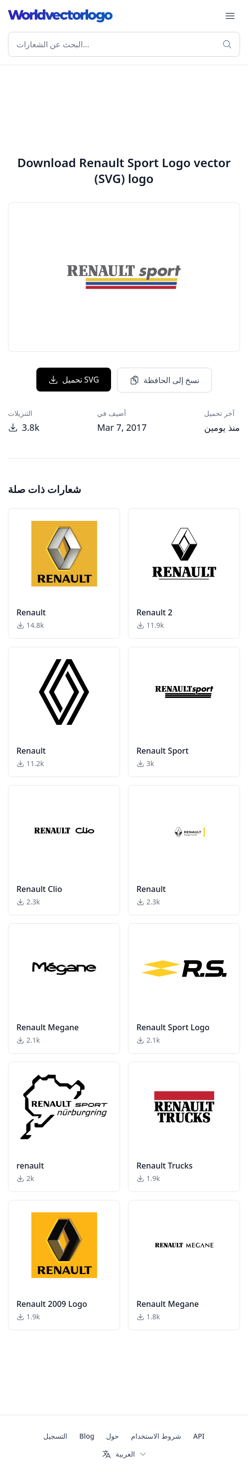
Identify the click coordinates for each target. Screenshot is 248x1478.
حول (112, 1436)
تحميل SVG (73, 379)
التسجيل (55, 1436)
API (199, 1436)
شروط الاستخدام (156, 1436)
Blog (86, 1436)
